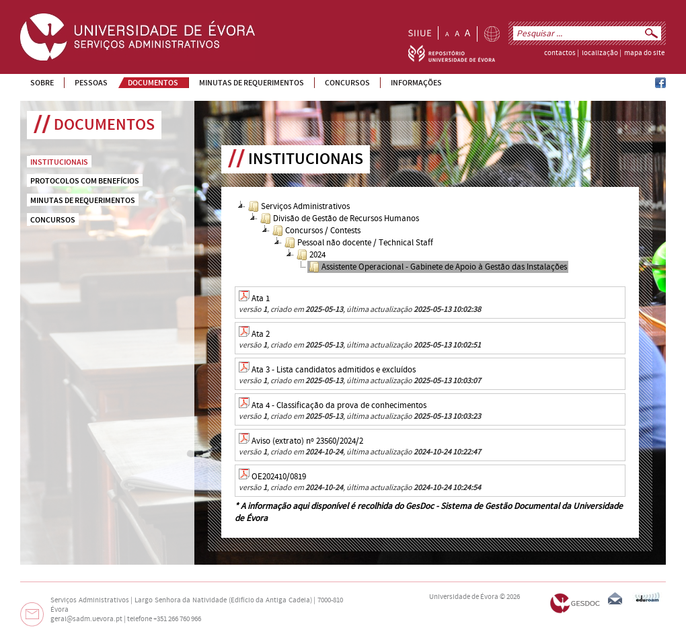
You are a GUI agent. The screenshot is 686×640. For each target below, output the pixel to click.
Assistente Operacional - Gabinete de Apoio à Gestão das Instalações (438, 267)
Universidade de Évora (463, 597)
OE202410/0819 (279, 477)
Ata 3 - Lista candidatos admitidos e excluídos (334, 370)
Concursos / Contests (316, 231)
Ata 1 (261, 298)
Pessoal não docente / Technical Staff (358, 243)
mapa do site (644, 53)
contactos (560, 53)
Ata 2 (261, 334)
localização (600, 53)
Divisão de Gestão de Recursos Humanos (339, 218)
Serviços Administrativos (299, 206)
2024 (311, 255)
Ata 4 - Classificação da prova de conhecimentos (339, 405)
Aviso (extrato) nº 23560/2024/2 (307, 441)
